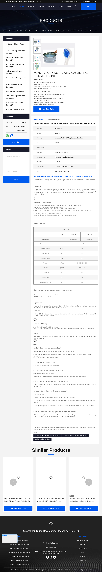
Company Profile (82, 540)
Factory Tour (82, 544)
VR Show (31, 6)
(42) (15, 109)
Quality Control (82, 548)
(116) (14, 72)
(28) (15, 66)
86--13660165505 (89, 1)
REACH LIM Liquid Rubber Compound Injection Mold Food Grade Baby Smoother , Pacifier (50, 500)
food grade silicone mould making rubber (75, 435)
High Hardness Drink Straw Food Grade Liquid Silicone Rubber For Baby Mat (18, 500)
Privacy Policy (82, 560)
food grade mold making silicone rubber (47, 435)
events (60, 6)
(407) (15, 45)
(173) (15, 52)
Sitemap (82, 556)
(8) (15, 104)
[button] (37, 69)
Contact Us (51, 6)
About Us (41, 6)
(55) (16, 79)
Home (13, 6)
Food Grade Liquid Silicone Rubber (28, 31)
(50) (14, 59)
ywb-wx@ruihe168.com (70, 1)
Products (21, 6)
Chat (88, 6)
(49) (15, 91)
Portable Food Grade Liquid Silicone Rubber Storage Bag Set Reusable (82, 500)
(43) (15, 97)
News (82, 552)
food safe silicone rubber (42, 439)
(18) (14, 86)
